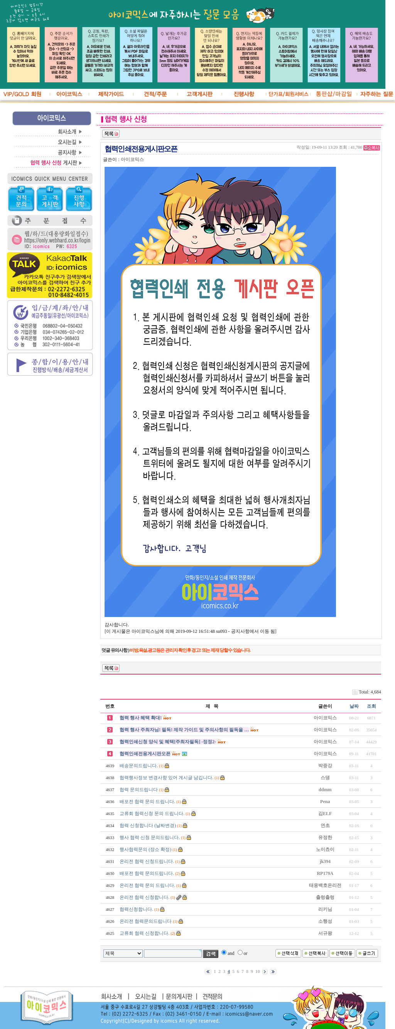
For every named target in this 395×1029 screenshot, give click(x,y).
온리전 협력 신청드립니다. (147, 861)
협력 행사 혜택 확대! (141, 717)
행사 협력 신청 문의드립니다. (150, 837)
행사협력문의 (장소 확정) (145, 849)
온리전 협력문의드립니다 (146, 921)
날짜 (354, 706)
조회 (371, 706)
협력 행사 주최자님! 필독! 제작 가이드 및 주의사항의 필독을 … (184, 729)
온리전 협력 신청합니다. (144, 897)
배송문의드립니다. (139, 765)
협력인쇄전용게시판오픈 (145, 753)
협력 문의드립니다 (139, 789)
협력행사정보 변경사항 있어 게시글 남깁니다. (166, 777)
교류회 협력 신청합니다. (144, 933)
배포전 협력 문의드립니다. (147, 873)
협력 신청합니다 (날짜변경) (148, 825)
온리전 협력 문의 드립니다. (147, 885)
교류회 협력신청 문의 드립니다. (152, 813)
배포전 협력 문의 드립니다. (147, 801)
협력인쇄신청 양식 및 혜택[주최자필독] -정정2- (168, 741)
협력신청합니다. (136, 909)
